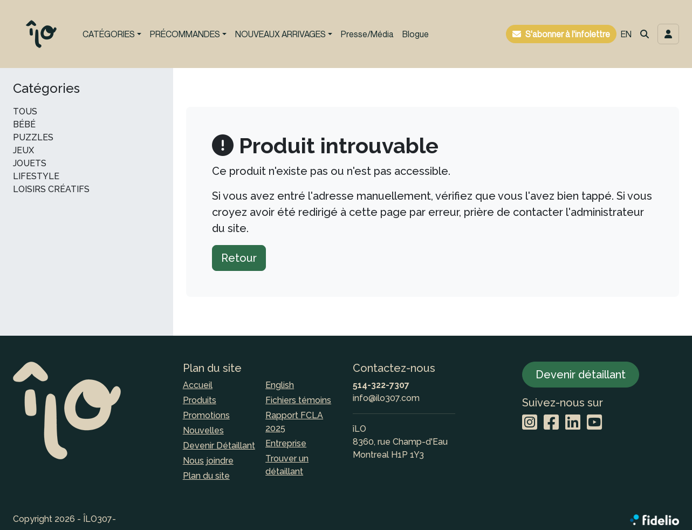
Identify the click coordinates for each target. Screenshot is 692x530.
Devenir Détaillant (219, 445)
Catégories (46, 88)
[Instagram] (529, 422)
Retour (239, 258)
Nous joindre (208, 461)
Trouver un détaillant (287, 465)
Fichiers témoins (298, 400)
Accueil (198, 385)
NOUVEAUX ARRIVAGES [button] (280, 34)
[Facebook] (551, 422)
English (279, 385)
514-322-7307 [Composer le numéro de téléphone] (381, 385)
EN (626, 34)
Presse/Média (367, 34)
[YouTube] (594, 422)
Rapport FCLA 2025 (294, 421)
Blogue (415, 34)
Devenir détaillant (581, 374)
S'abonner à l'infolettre (567, 34)
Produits (199, 400)
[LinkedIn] (572, 422)
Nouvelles (203, 430)
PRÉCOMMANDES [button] (185, 34)
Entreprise (285, 443)
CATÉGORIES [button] (109, 34)
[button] (644, 34)
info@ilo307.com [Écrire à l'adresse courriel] (386, 398)
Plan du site (206, 476)
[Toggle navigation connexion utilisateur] (668, 34)
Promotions (206, 415)
